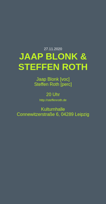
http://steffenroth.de (52, 100)
